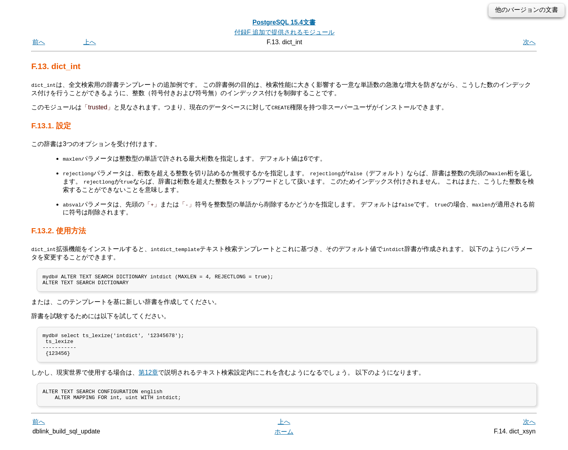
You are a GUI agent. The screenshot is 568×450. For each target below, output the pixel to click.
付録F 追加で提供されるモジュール (284, 32)
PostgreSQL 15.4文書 (284, 22)
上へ (89, 42)
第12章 (148, 379)
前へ (38, 42)
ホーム (284, 441)
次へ (529, 42)
